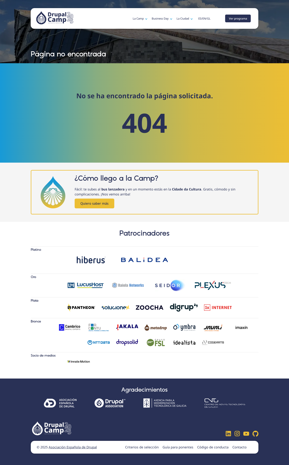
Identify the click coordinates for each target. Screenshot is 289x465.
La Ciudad (183, 18)
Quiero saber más (94, 203)
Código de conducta (213, 447)
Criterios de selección (142, 447)
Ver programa (238, 18)
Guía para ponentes (178, 447)
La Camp (138, 18)
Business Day (160, 18)
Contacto (239, 447)
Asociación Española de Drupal (73, 447)
